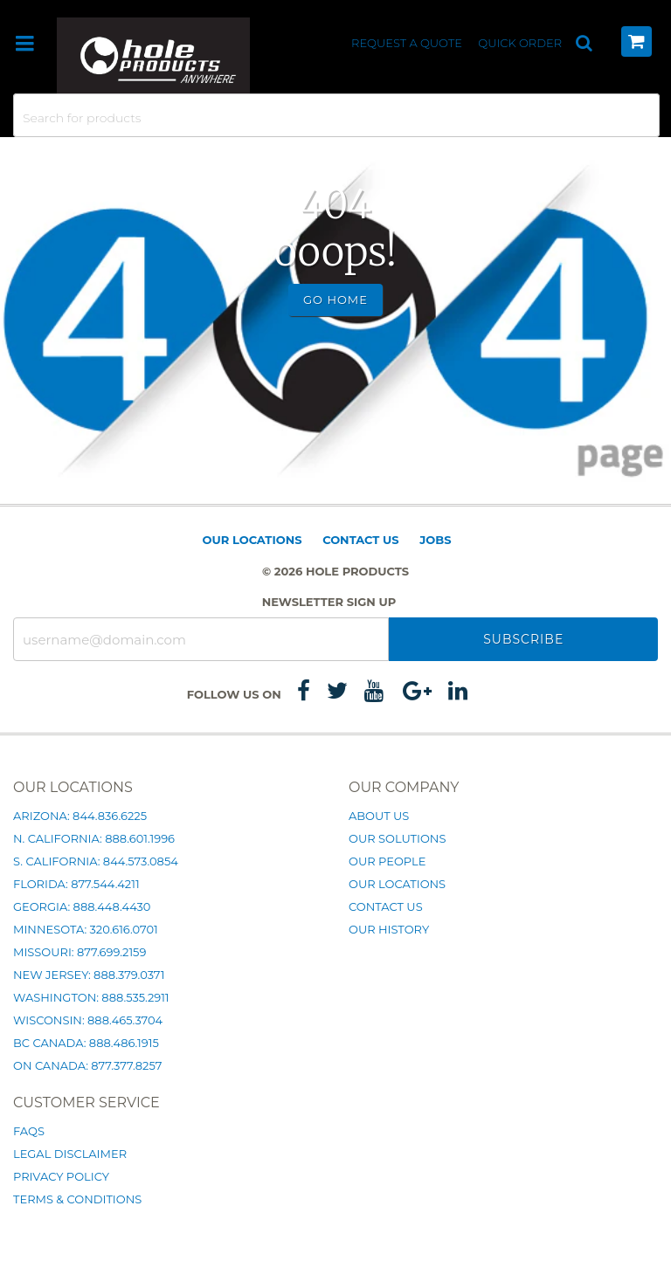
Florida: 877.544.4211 (76, 884)
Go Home (335, 300)
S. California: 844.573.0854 (95, 861)
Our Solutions (397, 838)
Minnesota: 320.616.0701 (85, 929)
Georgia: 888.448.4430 (81, 906)
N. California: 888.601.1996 (94, 838)
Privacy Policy (61, 1176)
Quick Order (520, 43)
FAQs (29, 1131)
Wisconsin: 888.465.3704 (88, 1020)
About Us (379, 816)
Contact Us (360, 540)
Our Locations (252, 540)
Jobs (435, 540)
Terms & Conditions (77, 1199)
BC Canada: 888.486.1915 (86, 1043)
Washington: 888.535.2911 (91, 997)
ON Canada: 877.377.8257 (87, 1065)
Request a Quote (408, 43)
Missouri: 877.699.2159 (79, 952)
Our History (389, 929)
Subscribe (523, 639)
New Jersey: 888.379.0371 (88, 975)
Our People (387, 861)
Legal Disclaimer (70, 1154)
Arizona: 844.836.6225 (80, 816)
